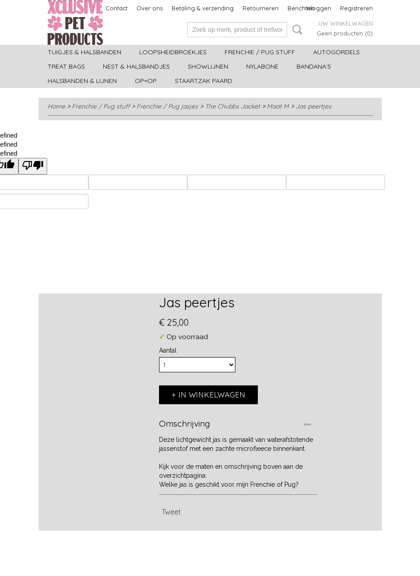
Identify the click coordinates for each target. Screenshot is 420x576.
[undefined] (32, 166)
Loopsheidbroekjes (173, 52)
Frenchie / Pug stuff (260, 52)
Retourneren (261, 8)
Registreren (356, 8)
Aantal (168, 350)
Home (56, 106)
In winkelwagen (211, 394)
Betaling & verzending (203, 8)
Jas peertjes (314, 106)
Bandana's (313, 66)
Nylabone (262, 66)
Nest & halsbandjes (136, 66)
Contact (117, 8)
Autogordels (336, 52)
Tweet (171, 511)
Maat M (278, 106)
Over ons (150, 8)
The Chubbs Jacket (232, 106)
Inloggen (318, 8)
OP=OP (146, 81)
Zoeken (295, 29)
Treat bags (66, 66)
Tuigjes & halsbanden (84, 52)
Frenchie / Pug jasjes (167, 106)
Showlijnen (208, 66)
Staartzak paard (203, 81)
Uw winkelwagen (345, 23)
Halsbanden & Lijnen (82, 81)
